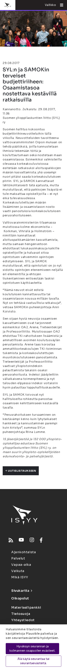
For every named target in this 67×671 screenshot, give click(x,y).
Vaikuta (17, 571)
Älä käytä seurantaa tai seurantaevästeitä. (33, 661)
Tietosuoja (20, 614)
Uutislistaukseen (21, 470)
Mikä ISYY (19, 577)
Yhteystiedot (23, 620)
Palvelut (18, 558)
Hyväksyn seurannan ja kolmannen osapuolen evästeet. (32, 648)
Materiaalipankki (26, 608)
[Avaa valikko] (60, 5)
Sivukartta (21, 591)
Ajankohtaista (23, 552)
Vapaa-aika (21, 565)
